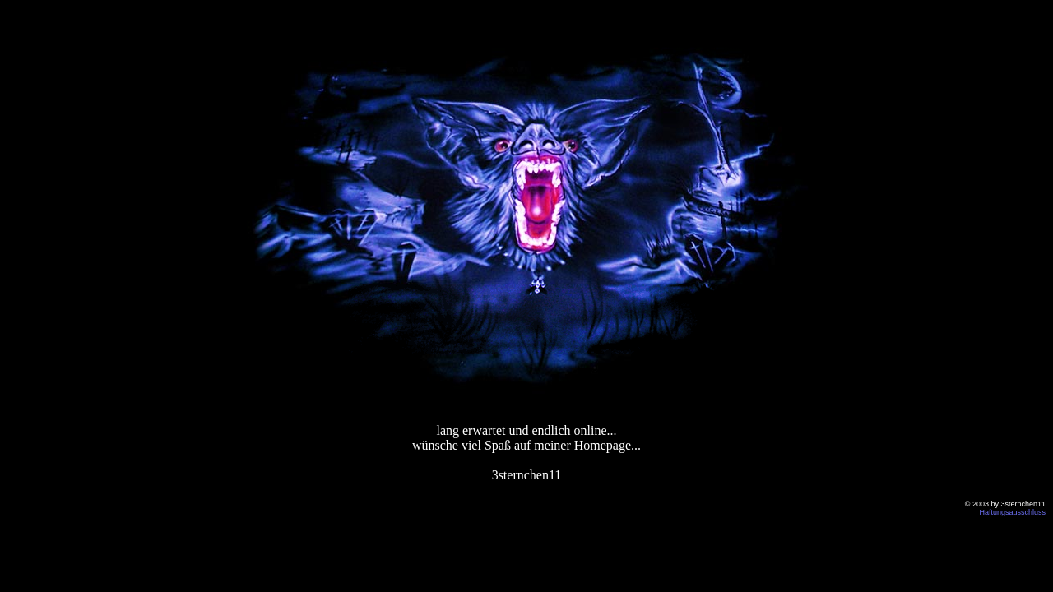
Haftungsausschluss (1012, 512)
